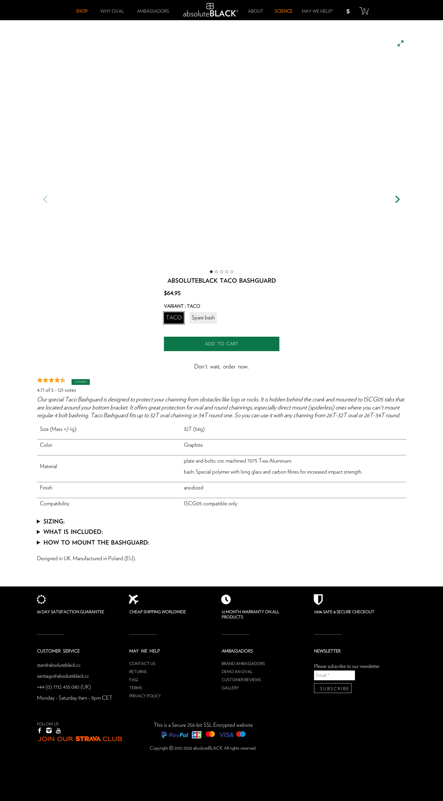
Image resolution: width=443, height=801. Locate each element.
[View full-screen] (400, 43)
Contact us (142, 664)
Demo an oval (237, 672)
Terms (135, 688)
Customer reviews (241, 680)
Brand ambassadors (243, 664)
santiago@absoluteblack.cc (65, 676)
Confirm (80, 382)
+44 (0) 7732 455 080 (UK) (65, 687)
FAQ (133, 680)
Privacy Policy (145, 696)
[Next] (397, 199)
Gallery (230, 688)
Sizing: (54, 521)
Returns (138, 672)
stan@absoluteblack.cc (60, 665)
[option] (221, 153)
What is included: (73, 531)
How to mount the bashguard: (96, 542)
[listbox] (221, 153)
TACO (174, 318)
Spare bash (203, 318)
